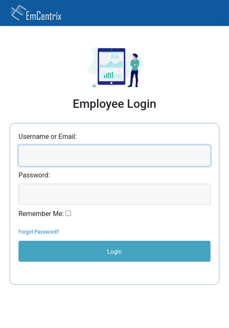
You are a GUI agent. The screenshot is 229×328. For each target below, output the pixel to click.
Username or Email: (47, 137)
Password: (34, 175)
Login (114, 251)
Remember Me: (41, 214)
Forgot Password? (38, 232)
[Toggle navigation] (210, 13)
